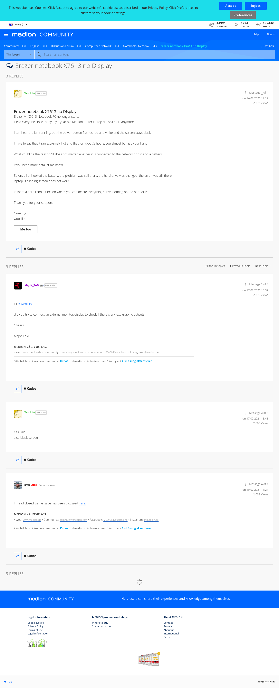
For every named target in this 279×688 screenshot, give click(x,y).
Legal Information (37, 633)
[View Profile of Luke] (34, 485)
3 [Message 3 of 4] (262, 413)
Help (256, 34)
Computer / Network (98, 46)
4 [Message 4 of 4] (262, 484)
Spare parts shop (102, 626)
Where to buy (100, 622)
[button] (230, 6)
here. (82, 503)
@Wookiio (25, 304)
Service (168, 626)
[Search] (154, 54)
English (34, 46)
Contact (168, 622)
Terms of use (35, 630)
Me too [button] (25, 229)
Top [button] (9, 681)
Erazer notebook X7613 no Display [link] (184, 46)
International (171, 633)
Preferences (243, 15)
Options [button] (269, 46)
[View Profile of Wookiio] (29, 93)
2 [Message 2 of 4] (262, 284)
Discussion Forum (62, 46)
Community (11, 46)
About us (169, 630)
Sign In (270, 34)
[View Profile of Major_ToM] (32, 285)
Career (168, 637)
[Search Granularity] (19, 54)
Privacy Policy (35, 626)
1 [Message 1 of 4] (262, 92)
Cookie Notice (35, 622)
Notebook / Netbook (136, 46)
